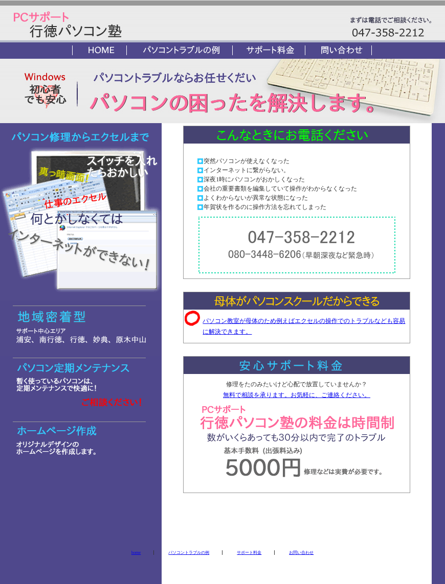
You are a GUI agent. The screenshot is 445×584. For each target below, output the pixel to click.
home (136, 552)
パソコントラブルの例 (188, 552)
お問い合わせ (301, 552)
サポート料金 (249, 552)
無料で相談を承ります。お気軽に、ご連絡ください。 (296, 395)
